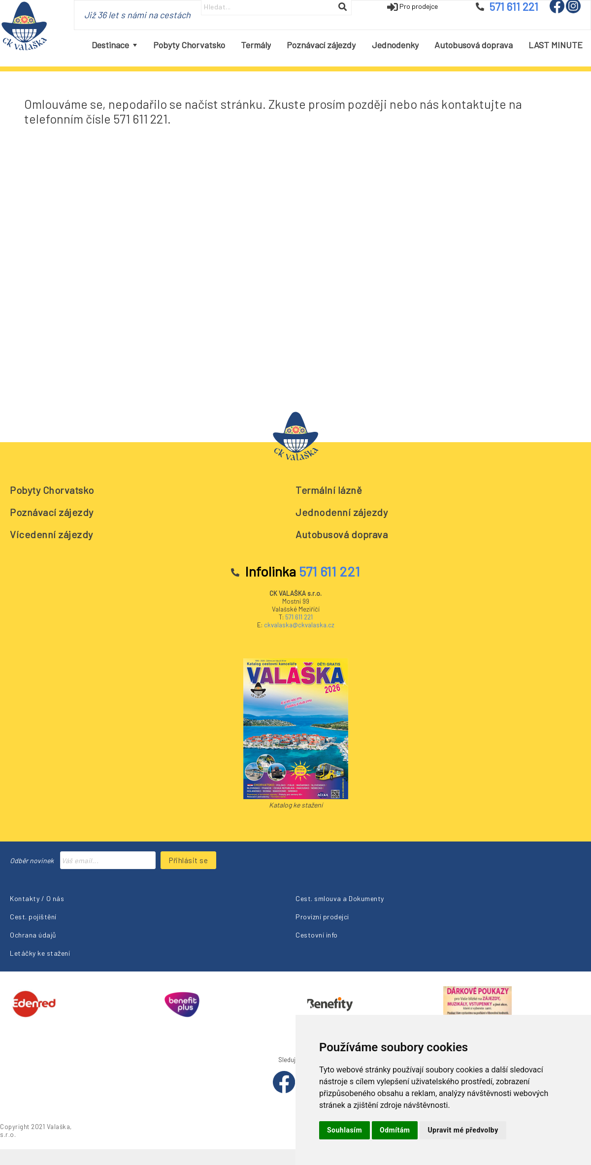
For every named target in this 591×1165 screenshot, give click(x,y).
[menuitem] (114, 45)
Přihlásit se (188, 860)
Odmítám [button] (395, 1130)
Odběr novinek (32, 860)
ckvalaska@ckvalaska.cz (299, 625)
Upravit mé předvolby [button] (462, 1130)
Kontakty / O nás (37, 898)
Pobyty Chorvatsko (52, 490)
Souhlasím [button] (344, 1130)
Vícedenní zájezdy (51, 534)
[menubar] (337, 45)
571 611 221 (299, 617)
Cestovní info (317, 935)
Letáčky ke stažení (40, 953)
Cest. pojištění (33, 916)
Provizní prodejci (322, 916)
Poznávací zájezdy (52, 512)
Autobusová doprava (342, 534)
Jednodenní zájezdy (342, 512)
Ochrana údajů (33, 935)
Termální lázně (329, 490)
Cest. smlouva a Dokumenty (340, 898)
